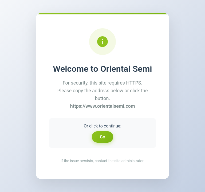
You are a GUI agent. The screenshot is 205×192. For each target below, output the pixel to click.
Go (102, 136)
